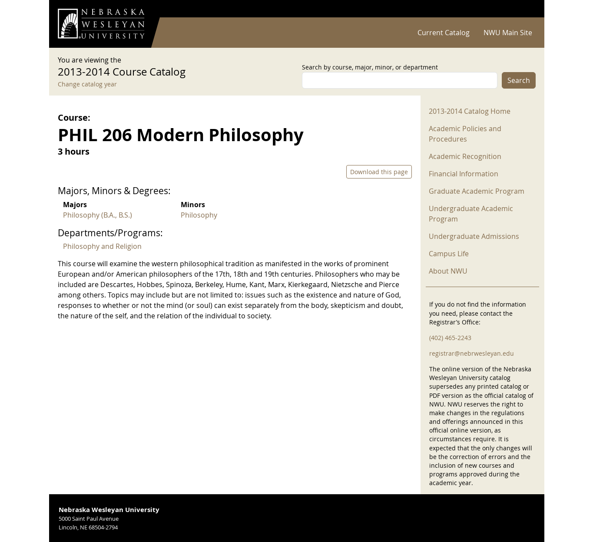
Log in (524, 9)
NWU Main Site (508, 32)
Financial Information (463, 173)
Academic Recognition (465, 156)
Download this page (379, 172)
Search (518, 80)
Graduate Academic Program (476, 191)
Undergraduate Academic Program (471, 214)
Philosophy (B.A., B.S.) (97, 215)
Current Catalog (443, 32)
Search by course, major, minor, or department (370, 67)
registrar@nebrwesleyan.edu (471, 353)
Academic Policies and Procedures (465, 134)
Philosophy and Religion (102, 246)
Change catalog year (87, 84)
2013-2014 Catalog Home (469, 111)
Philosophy (199, 215)
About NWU (448, 271)
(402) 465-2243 (450, 338)
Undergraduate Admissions (474, 236)
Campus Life (449, 253)
